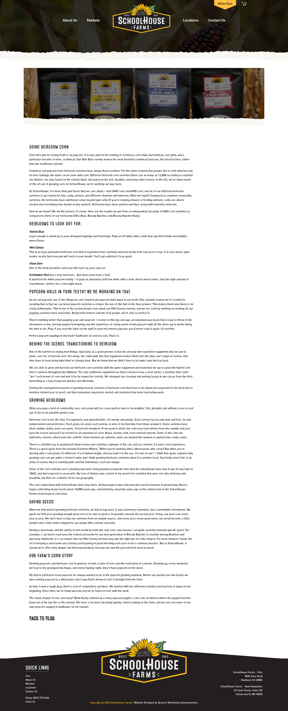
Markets (93, 20)
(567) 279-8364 (41, 698)
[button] (70, 18)
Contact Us (216, 20)
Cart (243, 4)
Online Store (225, 3)
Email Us (30, 702)
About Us (70, 20)
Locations (191, 20)
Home (141, 18)
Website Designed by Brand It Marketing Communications (166, 702)
